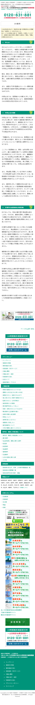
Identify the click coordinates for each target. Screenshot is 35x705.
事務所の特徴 (7, 363)
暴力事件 (5, 438)
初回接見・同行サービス (10, 368)
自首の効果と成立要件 (9, 414)
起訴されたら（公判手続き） (11, 401)
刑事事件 (5, 499)
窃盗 (4, 505)
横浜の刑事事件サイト (8, 615)
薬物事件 (5, 452)
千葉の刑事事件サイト (8, 612)
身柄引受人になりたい (9, 420)
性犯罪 (5, 443)
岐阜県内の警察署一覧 (9, 470)
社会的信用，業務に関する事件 (12, 441)
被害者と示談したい (9, 422)
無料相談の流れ (7, 366)
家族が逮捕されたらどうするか (12, 390)
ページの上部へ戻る (27, 329)
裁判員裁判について (9, 425)
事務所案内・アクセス (9, 382)
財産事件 (5, 446)
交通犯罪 (5, 496)
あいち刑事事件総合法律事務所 (11, 610)
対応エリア (6, 379)
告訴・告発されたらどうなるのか (12, 409)
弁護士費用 (6, 371)
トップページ (7, 360)
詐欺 (4, 507)
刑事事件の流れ (7, 377)
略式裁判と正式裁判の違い (11, 411)
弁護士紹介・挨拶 (8, 374)
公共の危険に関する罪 (9, 457)
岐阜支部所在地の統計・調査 (11, 473)
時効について (7, 417)
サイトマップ (10, 686)
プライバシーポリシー (12, 683)
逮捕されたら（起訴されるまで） (12, 395)
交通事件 (5, 454)
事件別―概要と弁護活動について (12, 435)
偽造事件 (5, 449)
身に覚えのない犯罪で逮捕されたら (13, 398)
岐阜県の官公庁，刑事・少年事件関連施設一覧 (16, 467)
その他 (5, 460)
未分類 (5, 502)
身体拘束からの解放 (9, 403)
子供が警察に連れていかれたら (12, 428)
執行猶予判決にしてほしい (11, 406)
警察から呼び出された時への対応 (12, 392)
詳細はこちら (24, 487)
